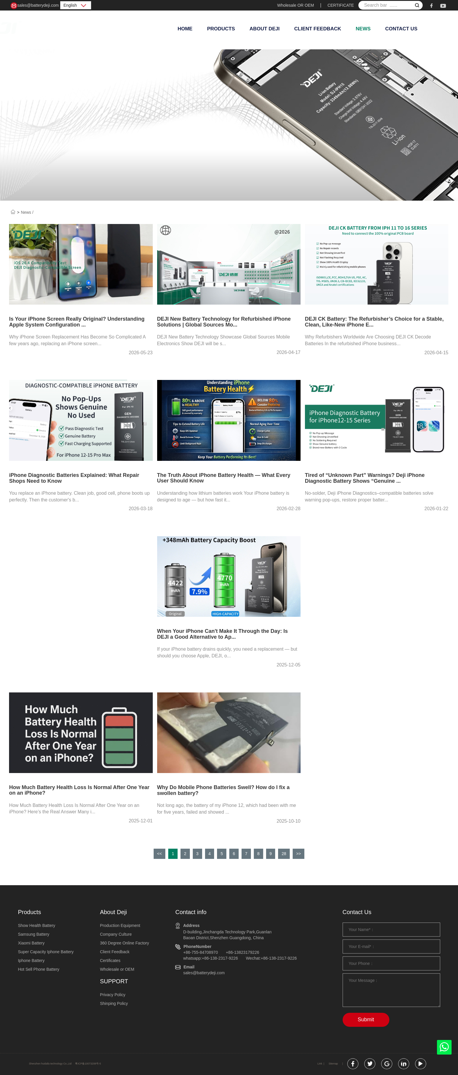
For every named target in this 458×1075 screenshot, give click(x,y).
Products (221, 29)
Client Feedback (317, 29)
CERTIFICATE (340, 5)
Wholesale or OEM (117, 969)
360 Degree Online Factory (124, 943)
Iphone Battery (31, 960)
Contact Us (401, 29)
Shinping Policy (114, 1003)
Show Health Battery (36, 925)
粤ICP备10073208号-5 (88, 1063)
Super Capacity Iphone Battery (46, 951)
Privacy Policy (112, 994)
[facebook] (431, 5)
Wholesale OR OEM (295, 5)
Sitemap (333, 1063)
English (75, 5)
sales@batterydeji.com (35, 5)
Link (320, 1063)
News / (27, 212)
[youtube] (443, 5)
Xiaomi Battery (31, 943)
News (363, 29)
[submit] (417, 6)
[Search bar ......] (390, 5)
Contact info (191, 912)
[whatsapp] (444, 1048)
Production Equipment (120, 925)
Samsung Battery (33, 934)
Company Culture (116, 934)
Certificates (110, 960)
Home (185, 29)
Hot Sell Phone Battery (38, 969)
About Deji (264, 29)
